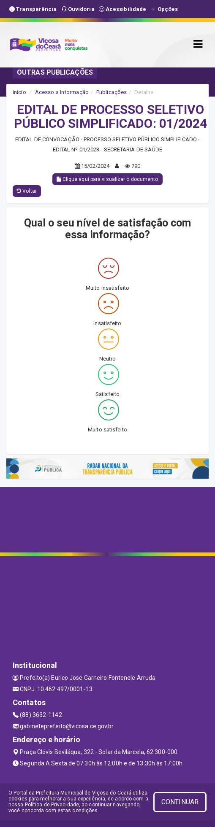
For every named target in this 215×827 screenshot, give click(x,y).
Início (19, 92)
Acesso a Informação (62, 92)
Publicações (111, 92)
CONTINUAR (180, 802)
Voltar (27, 191)
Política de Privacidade (52, 805)
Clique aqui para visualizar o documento (107, 179)
